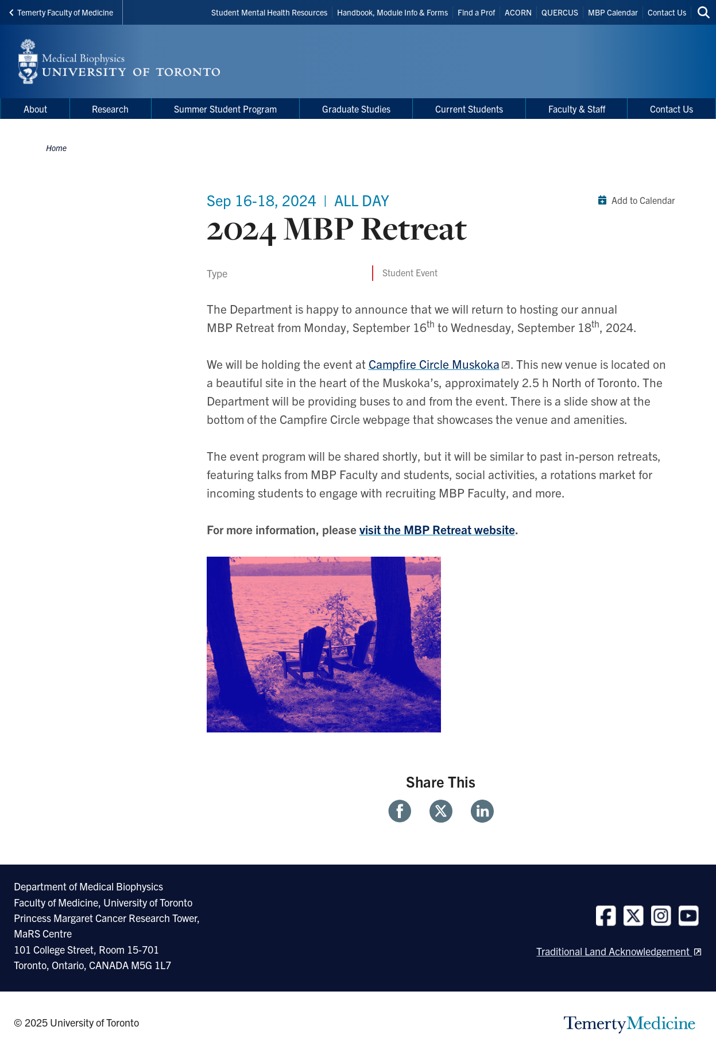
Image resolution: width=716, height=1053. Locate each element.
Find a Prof (476, 12)
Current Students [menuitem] (469, 108)
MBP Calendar (613, 12)
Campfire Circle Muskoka (434, 363)
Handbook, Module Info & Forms (392, 12)
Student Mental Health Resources (269, 12)
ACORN (518, 12)
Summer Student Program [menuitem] (225, 108)
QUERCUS (559, 12)
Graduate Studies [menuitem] (356, 108)
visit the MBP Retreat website (437, 529)
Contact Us (667, 12)
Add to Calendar (634, 200)
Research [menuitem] (110, 108)
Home (56, 147)
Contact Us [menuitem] (671, 108)
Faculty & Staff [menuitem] (576, 108)
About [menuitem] (35, 108)
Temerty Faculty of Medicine (61, 12)
